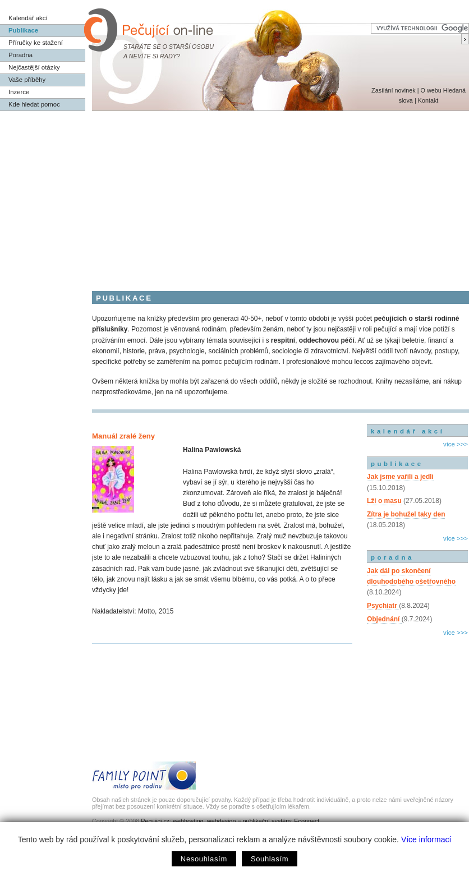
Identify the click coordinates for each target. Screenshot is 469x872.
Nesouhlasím (204, 859)
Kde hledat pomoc (34, 104)
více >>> (455, 444)
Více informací (426, 839)
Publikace (23, 30)
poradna (392, 557)
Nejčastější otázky (34, 67)
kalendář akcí (407, 431)
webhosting (188, 821)
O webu (430, 90)
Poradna (20, 55)
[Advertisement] (234, 195)
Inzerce (18, 92)
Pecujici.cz (155, 821)
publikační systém (266, 821)
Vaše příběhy (26, 79)
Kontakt (428, 100)
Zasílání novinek (393, 90)
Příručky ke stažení (35, 42)
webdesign (221, 821)
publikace (397, 463)
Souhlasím (269, 859)
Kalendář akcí (28, 18)
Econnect (306, 821)
